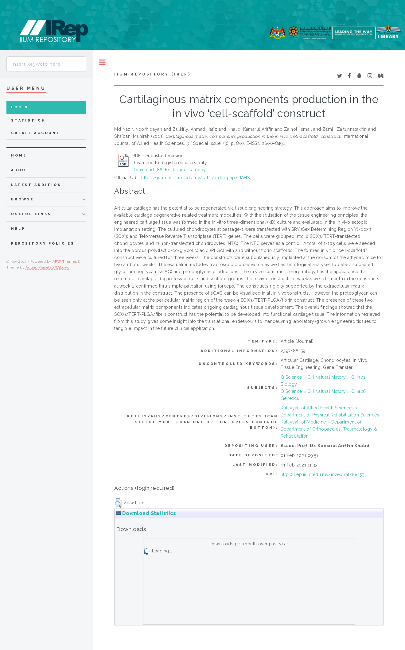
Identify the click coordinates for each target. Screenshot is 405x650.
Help (18, 229)
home (18, 155)
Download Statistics (146, 513)
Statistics (28, 120)
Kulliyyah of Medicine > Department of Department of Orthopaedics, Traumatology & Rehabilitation (329, 429)
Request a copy (189, 169)
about (20, 170)
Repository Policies (43, 244)
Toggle (102, 62)
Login (20, 107)
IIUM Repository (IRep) (152, 74)
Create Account (35, 133)
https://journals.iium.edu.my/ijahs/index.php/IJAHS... (197, 177)
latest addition (36, 185)
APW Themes (65, 261)
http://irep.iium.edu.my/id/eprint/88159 (322, 474)
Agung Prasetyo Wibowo (47, 267)
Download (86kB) (150, 169)
